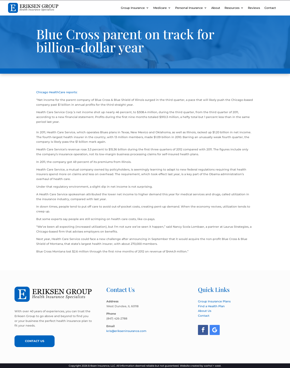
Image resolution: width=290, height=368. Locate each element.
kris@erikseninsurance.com (126, 331)
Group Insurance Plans (214, 301)
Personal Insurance (189, 8)
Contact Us (34, 341)
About (215, 8)
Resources (232, 8)
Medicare (160, 8)
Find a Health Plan (211, 306)
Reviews (254, 8)
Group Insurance (133, 8)
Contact (270, 8)
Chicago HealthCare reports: (56, 92)
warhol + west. (212, 365)
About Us (204, 311)
